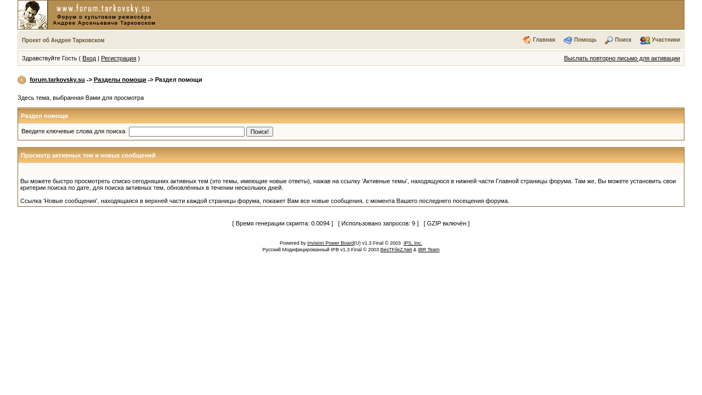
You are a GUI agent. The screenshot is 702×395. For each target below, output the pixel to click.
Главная (544, 40)
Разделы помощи (120, 79)
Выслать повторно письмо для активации (622, 58)
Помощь (585, 40)
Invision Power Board (330, 243)
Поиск (623, 40)
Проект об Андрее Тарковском (63, 40)
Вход (89, 58)
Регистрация (118, 58)
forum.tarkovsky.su (57, 79)
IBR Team (428, 249)
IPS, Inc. (413, 243)
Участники (666, 40)
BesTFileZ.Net (396, 249)
